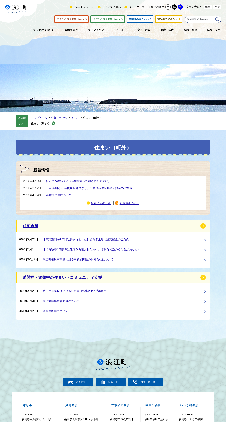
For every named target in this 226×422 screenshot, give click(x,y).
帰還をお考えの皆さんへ (70, 19)
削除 (53, 123)
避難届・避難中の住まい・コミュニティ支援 (62, 277)
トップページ (39, 117)
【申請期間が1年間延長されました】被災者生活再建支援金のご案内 (89, 188)
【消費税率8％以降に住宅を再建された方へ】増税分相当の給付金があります (91, 249)
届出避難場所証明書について (61, 301)
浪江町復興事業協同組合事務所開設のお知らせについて (78, 259)
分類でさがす (59, 117)
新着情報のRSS (129, 203)
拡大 (217, 6)
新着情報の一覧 (101, 203)
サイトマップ (137, 6)
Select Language (84, 6)
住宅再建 (30, 226)
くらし (75, 117)
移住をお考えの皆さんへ (106, 19)
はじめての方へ (111, 6)
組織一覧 (113, 381)
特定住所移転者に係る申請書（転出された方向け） (78, 181)
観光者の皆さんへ (167, 19)
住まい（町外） (41, 123)
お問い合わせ (150, 381)
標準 (207, 6)
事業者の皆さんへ (139, 19)
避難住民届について (58, 195)
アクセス (78, 381)
